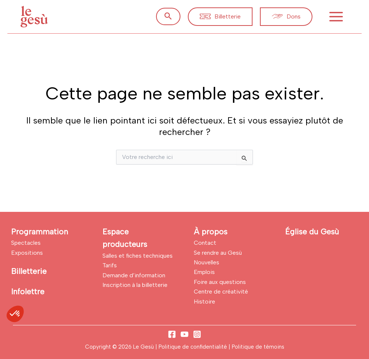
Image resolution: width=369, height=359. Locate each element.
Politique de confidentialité (193, 346)
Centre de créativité (221, 291)
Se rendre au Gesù (218, 252)
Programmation (39, 231)
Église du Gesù (312, 231)
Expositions (27, 252)
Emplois (204, 271)
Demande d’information (133, 275)
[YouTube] (184, 334)
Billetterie (29, 271)
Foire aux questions (220, 281)
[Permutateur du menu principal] (336, 16)
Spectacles (26, 242)
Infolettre (27, 291)
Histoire (204, 301)
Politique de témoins (258, 346)
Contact (205, 242)
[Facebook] (172, 334)
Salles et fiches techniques (137, 255)
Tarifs (109, 265)
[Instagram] (197, 334)
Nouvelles (206, 262)
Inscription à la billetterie (134, 284)
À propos (210, 231)
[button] (168, 16)
